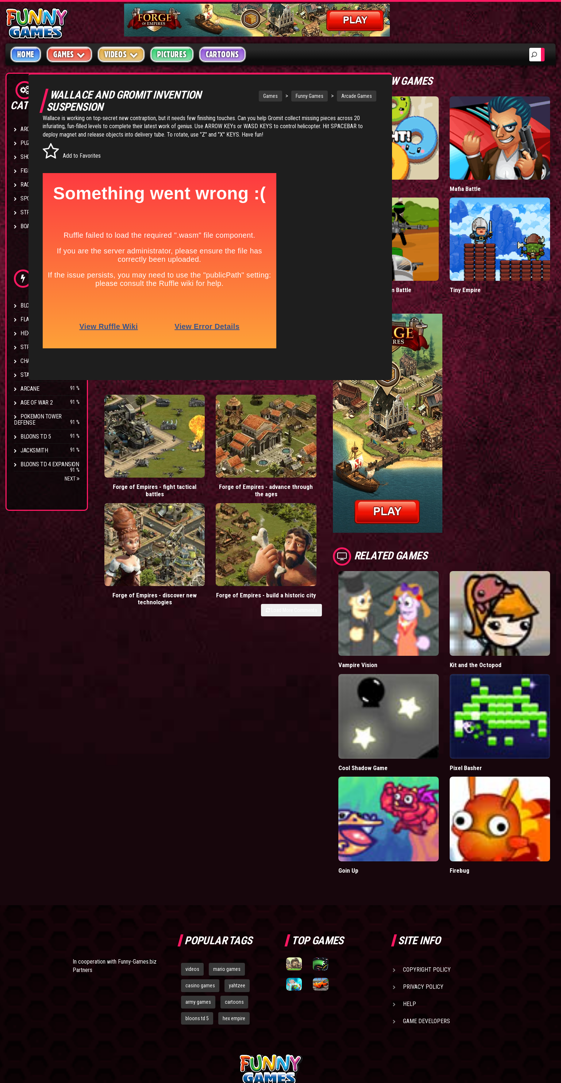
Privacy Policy (423, 905)
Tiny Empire (484, 257)
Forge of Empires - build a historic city (328, 459)
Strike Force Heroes (46, 347)
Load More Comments (330, 478)
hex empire (234, 937)
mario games (227, 888)
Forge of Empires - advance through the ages (197, 463)
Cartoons (222, 54)
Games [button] (69, 54)
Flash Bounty (38, 319)
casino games (200, 904)
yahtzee (237, 904)
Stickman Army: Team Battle (413, 257)
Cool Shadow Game (402, 702)
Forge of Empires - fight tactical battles (131, 459)
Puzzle (29, 142)
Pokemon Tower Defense (38, 419)
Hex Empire (34, 333)
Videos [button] (121, 54)
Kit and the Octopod (495, 616)
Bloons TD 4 (35, 305)
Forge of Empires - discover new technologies (262, 463)
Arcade (29, 129)
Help (409, 922)
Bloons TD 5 (35, 436)
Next (72, 479)
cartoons (234, 920)
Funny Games (278, 96)
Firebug (479, 789)
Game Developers (426, 939)
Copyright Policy (427, 888)
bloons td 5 (197, 937)
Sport (28, 198)
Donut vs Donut (397, 172)
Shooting (32, 156)
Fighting (31, 170)
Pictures (172, 54)
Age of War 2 (36, 402)
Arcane (29, 388)
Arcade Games (325, 96)
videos (192, 888)
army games (198, 920)
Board (28, 226)
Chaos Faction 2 (41, 360)
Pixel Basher (485, 702)
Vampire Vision (396, 616)
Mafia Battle (484, 172)
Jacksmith (34, 450)
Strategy (32, 212)
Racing (29, 184)
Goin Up (387, 789)
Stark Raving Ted (42, 374)
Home (25, 54)
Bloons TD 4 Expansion (49, 464)
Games (239, 96)
